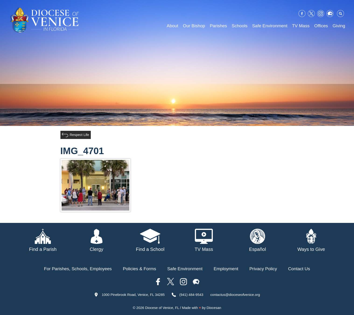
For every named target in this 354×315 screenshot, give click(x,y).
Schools (240, 25)
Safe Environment (269, 25)
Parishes (218, 25)
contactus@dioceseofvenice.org (235, 295)
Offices (321, 25)
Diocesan (214, 308)
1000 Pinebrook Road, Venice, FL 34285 (133, 295)
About (172, 25)
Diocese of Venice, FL (162, 308)
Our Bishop (194, 25)
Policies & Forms (139, 268)
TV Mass (300, 25)
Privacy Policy (263, 268)
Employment (226, 268)
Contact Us (299, 268)
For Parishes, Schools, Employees (78, 268)
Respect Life (79, 135)
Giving (339, 25)
